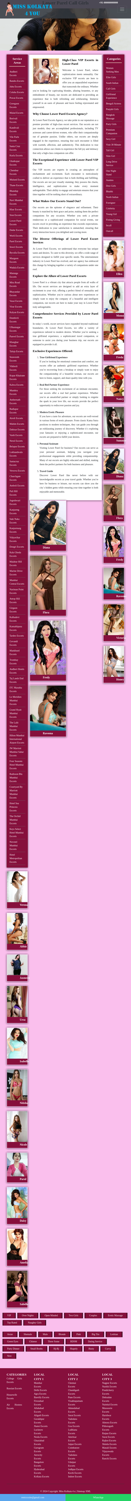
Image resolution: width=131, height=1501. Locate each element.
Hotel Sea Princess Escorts (14, 807)
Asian (10, 1334)
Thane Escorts (16, 185)
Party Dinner (13, 1348)
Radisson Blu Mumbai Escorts (16, 778)
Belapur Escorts (17, 446)
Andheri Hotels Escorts (17, 671)
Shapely (74, 1348)
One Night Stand (111, 173)
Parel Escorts (16, 241)
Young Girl (111, 214)
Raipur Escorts (109, 1433)
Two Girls (73, 1315)
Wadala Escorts (17, 267)
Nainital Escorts (110, 1404)
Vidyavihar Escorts (15, 539)
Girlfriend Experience (111, 96)
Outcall (109, 231)
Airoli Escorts (16, 418)
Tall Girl (110, 150)
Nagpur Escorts (109, 1383)
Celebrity (110, 208)
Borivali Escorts (13, 120)
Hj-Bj (56, 1348)
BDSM (73, 1341)
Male (45, 1334)
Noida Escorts (40, 1437)
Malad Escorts (16, 113)
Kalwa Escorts (16, 385)
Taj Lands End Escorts (16, 680)
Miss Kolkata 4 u (67, 1491)
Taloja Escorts (16, 351)
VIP (9, 1315)
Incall (109, 225)
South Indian (112, 83)
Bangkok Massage (110, 117)
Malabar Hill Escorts (16, 563)
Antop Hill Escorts (15, 600)
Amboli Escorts (17, 485)
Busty (91, 1348)
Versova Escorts (17, 470)
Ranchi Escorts (109, 1458)
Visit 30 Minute (113, 144)
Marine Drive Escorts (16, 573)
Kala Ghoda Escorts (15, 554)
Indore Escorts (75, 1476)
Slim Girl (110, 156)
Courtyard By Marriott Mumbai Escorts (16, 792)
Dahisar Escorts (17, 429)
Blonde (62, 1334)
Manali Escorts (109, 1447)
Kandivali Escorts (14, 129)
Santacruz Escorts (14, 463)
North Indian (112, 197)
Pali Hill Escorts (14, 493)
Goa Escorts (74, 1426)
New (9, 1356)
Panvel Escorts (17, 336)
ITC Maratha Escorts (16, 689)
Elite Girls (111, 77)
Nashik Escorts (109, 1386)
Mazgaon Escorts (14, 260)
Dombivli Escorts (14, 320)
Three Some (53, 1341)
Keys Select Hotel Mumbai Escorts (17, 833)
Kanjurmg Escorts (14, 512)
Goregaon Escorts (14, 105)
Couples (93, 1315)
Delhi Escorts (40, 1390)
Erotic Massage (115, 1315)
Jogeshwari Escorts (15, 502)
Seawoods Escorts (14, 359)
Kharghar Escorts (14, 344)
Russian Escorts (14, 1388)
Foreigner (110, 203)
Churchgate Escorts (15, 478)
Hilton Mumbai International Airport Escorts (17, 739)
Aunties (110, 180)
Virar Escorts (16, 306)
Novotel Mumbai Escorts (14, 845)
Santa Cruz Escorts (15, 148)
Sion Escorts (15, 215)
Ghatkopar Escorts (15, 163)
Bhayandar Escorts (15, 293)
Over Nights (28, 1315)
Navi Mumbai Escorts (16, 202)
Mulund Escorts (17, 179)
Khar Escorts (16, 209)
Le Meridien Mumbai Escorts (15, 700)
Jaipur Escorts (75, 1444)
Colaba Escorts (17, 92)
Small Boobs (36, 1348)
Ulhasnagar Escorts (15, 329)
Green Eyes (12, 1341)
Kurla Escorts (16, 155)
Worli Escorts (16, 235)
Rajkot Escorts (109, 1440)
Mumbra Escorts (14, 392)
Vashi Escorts (16, 435)
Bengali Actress (113, 103)
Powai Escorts (16, 98)
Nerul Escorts (16, 441)
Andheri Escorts (13, 73)
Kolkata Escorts (41, 1476)
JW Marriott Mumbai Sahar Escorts (17, 752)
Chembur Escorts (14, 172)
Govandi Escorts (14, 643)
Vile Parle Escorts (14, 139)
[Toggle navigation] (122, 9)
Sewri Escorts (16, 247)
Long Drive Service (111, 163)
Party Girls (111, 124)
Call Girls (110, 88)
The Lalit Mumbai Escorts (14, 726)
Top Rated (12, 1322)
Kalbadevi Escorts (14, 619)
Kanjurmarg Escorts (15, 530)
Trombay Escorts (14, 662)
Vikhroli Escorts (14, 368)
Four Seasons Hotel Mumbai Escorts (17, 765)
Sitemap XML (84, 1491)
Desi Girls (111, 186)
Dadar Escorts (16, 230)
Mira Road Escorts (15, 284)
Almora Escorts (109, 1422)
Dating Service (95, 1341)
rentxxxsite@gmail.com (32, 1497)
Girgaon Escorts (13, 610)
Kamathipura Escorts (16, 628)
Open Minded (51, 1315)
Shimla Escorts (109, 1444)
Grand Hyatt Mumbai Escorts (15, 713)
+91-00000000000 (108, 2)
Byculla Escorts (17, 252)
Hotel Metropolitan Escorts (16, 858)
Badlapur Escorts (14, 411)
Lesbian (114, 1334)
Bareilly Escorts (41, 1397)
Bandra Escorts (17, 81)
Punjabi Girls (112, 109)
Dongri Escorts (17, 547)
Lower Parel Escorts (15, 223)
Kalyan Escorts (17, 312)
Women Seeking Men (112, 70)
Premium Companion (111, 132)
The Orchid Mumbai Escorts (15, 820)
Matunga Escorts (14, 275)
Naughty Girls (35, 1322)
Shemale (28, 1334)
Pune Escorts (74, 1397)
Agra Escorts (40, 1394)
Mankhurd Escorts (14, 652)
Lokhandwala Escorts (16, 454)
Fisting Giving (113, 220)
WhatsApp (98, 1497)
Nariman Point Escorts (17, 591)
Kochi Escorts (75, 1473)
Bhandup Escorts (14, 193)
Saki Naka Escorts (14, 521)
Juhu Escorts (16, 86)
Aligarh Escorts (41, 1415)
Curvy (108, 1348)
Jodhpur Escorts (75, 1469)
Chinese (33, 1341)
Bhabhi (109, 191)
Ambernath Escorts (15, 401)
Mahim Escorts (17, 424)
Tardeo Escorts (17, 635)
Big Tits (95, 1334)
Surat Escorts (74, 1415)
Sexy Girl (110, 139)
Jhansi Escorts (41, 1426)
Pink (78, 1334)
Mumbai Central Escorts (17, 582)
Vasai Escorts (16, 301)
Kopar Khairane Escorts (17, 377)
